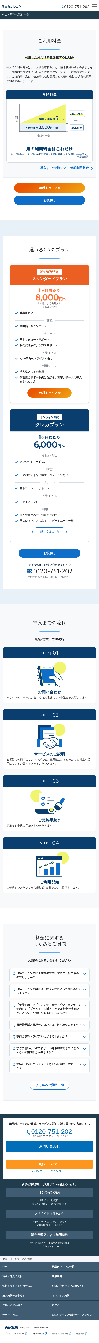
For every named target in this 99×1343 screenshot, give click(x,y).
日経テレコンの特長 (63, 1266)
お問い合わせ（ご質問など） (68, 1285)
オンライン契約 (49, 1192)
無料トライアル (50, 392)
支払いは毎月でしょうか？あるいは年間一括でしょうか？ (48, 1066)
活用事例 (57, 1276)
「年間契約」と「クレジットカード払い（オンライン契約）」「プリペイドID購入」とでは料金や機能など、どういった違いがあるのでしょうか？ (48, 1008)
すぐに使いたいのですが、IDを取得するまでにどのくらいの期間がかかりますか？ (47, 1050)
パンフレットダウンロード (50, 1171)
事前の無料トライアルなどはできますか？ (42, 1036)
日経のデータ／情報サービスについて (73, 1314)
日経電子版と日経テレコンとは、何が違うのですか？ (48, 1024)
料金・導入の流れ (12, 1276)
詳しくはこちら (49, 531)
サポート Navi (10, 1314)
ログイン (57, 1305)
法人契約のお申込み (13, 1295)
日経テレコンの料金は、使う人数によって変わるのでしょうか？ (48, 991)
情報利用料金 (79, 168)
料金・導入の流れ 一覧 (16, 14)
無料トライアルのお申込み (17, 1285)
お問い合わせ (49, 1146)
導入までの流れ (51, 168)
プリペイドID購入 (12, 1305)
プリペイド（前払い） (49, 1213)
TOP (5, 1258)
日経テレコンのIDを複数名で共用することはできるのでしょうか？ (47, 975)
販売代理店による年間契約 (49, 1235)
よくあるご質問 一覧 (50, 1085)
